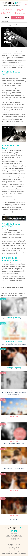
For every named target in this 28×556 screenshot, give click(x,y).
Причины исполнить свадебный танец (14, 468)
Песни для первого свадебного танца (14, 443)
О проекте (14, 533)
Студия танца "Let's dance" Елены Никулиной (14, 368)
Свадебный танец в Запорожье (14, 341)
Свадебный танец (14, 390)
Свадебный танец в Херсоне (14, 317)
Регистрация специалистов (14, 536)
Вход (7, 17)
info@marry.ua (15, 548)
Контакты (14, 539)
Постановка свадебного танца (14, 418)
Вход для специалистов (14, 535)
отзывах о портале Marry (20, 553)
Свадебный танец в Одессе (14, 367)
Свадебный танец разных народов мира (14, 493)
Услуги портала (14, 538)
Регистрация (18, 17)
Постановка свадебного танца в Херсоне (14, 319)
